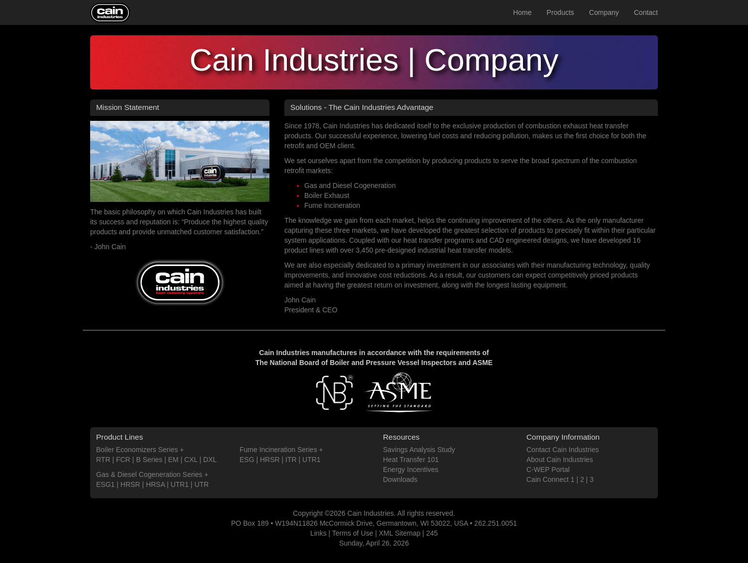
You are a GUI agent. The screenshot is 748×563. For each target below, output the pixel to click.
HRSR (130, 484)
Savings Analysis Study (419, 450)
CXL (191, 460)
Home (522, 12)
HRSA (155, 484)
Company (604, 12)
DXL (210, 460)
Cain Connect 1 (550, 479)
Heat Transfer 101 (411, 460)
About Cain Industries (559, 460)
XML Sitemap (400, 533)
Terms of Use (352, 533)
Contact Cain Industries (562, 450)
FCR (123, 460)
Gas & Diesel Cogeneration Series (149, 474)
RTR (103, 460)
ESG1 (105, 484)
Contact (646, 12)
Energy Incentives (410, 469)
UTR (201, 484)
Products (560, 12)
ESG (247, 460)
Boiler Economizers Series (137, 450)
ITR (291, 460)
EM (173, 460)
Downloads (400, 479)
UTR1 (179, 484)
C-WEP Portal (548, 469)
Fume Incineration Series (278, 450)
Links (318, 533)
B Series (149, 460)
